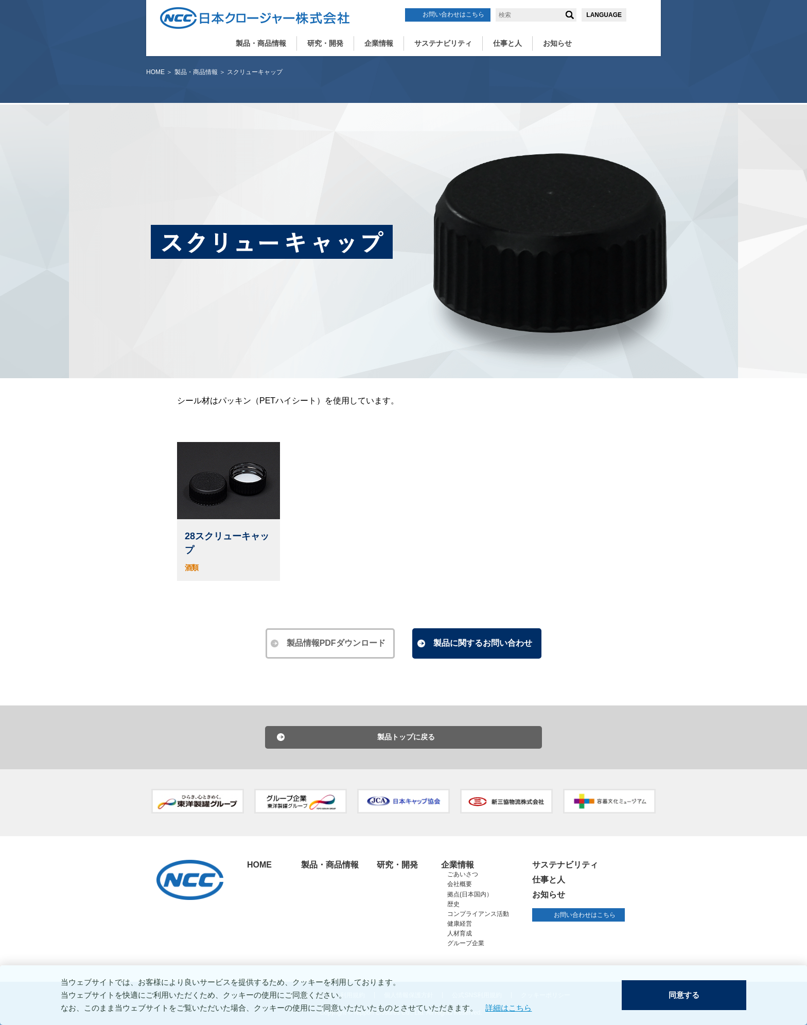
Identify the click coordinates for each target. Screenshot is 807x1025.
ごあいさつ (462, 874)
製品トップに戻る (406, 737)
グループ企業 (465, 943)
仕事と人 (507, 43)
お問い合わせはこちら (453, 14)
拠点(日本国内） (470, 894)
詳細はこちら (508, 1008)
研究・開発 (325, 43)
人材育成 (459, 934)
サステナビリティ (443, 43)
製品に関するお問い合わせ (483, 643)
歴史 (453, 904)
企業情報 (378, 43)
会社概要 (459, 884)
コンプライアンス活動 (478, 914)
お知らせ (557, 43)
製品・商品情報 (261, 43)
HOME (155, 72)
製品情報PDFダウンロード (336, 643)
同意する (684, 995)
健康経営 (459, 924)
